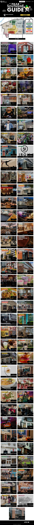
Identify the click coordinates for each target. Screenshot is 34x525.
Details (13, 51)
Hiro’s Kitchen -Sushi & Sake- (6, 213)
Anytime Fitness (6, 44)
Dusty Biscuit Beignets (5, 122)
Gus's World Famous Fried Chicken (22, 189)
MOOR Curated (22, 252)
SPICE (3, 380)
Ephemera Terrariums (21, 135)
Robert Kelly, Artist (22, 329)
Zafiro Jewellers (14, 510)
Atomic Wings (6, 57)
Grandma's (5, 186)
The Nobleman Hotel (6, 433)
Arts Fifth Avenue (21, 45)
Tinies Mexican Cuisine (22, 445)
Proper (20, 316)
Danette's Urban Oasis (6, 109)
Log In (33, 1)
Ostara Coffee (22, 277)
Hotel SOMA (5, 225)
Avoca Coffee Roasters (22, 57)
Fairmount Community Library (5, 149)
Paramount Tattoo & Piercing (21, 291)
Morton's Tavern (21, 264)
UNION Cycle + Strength (5, 458)
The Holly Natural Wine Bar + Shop (22, 420)
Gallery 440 (5, 173)
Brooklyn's (21, 83)
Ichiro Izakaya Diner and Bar (22, 226)
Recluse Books (6, 328)
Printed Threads (6, 316)
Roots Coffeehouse (5, 342)
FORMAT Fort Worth (5, 161)
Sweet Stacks (5, 393)
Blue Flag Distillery (21, 70)
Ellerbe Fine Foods (5, 135)
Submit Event (22, 1)
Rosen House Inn (22, 342)
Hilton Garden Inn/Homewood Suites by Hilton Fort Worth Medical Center (23, 202)
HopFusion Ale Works (22, 213)
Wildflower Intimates (5, 497)
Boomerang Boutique (5, 83)
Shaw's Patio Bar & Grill (22, 355)
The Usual (21, 432)
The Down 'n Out (6, 419)
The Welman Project (5, 446)
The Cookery (5, 406)
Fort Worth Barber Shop (21, 161)
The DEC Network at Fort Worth (23, 407)
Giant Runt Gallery (21, 174)
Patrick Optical (6, 304)
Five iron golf (22, 147)
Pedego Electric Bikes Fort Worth (22, 304)
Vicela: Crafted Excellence (22, 472)
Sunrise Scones (22, 380)
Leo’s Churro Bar (5, 239)
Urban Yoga (5, 471)
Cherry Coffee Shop (22, 96)
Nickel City (5, 277)
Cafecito (4, 96)
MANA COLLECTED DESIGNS (22, 239)
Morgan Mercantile (5, 264)
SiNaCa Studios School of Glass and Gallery (6, 369)
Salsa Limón (5, 354)
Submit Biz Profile (27, 1)
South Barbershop (21, 368)
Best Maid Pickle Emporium (6, 70)
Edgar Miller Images (21, 122)
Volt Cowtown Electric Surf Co (6, 484)
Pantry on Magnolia (5, 291)
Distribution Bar (23, 109)
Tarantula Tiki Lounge (22, 394)
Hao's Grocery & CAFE (6, 200)
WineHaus (21, 497)
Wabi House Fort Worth (23, 484)
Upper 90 (20, 458)
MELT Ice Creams (6, 252)
